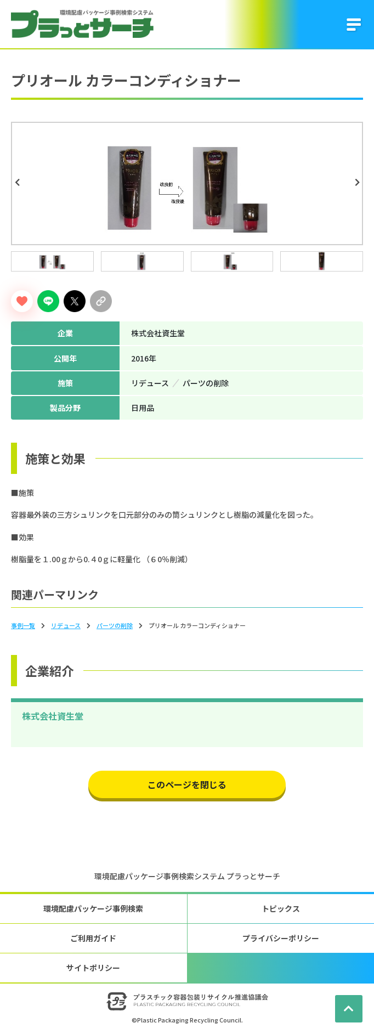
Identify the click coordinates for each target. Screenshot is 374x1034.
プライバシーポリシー (280, 938)
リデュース (66, 625)
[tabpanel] (187, 183)
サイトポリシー (93, 967)
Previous (18, 182)
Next (358, 182)
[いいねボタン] (22, 301)
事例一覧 (23, 625)
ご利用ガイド (93, 938)
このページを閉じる (187, 784)
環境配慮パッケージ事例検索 (93, 908)
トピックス (281, 908)
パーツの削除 (115, 625)
